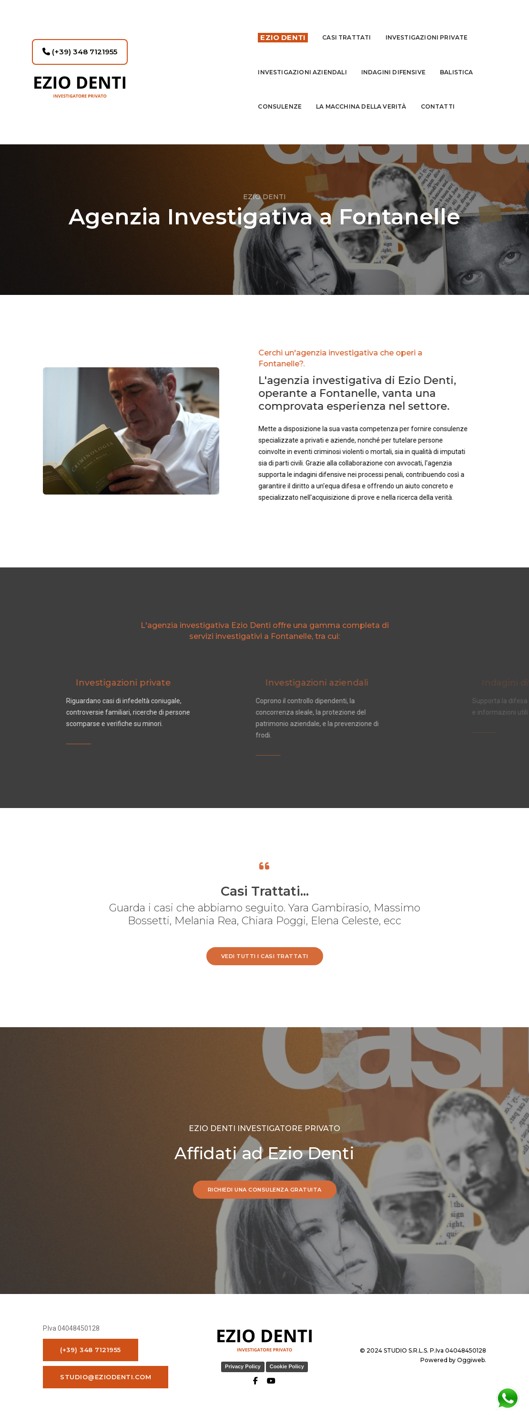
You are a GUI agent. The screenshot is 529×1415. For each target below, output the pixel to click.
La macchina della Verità (361, 95)
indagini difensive (393, 61)
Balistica (456, 61)
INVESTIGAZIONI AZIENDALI (302, 61)
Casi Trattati (346, 26)
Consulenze (280, 95)
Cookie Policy (287, 1365)
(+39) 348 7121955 (79, 40)
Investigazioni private (427, 26)
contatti (438, 95)
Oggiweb (471, 1358)
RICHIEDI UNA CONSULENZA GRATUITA (265, 1187)
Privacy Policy (243, 1365)
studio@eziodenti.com (105, 1375)
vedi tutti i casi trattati (264, 954)
